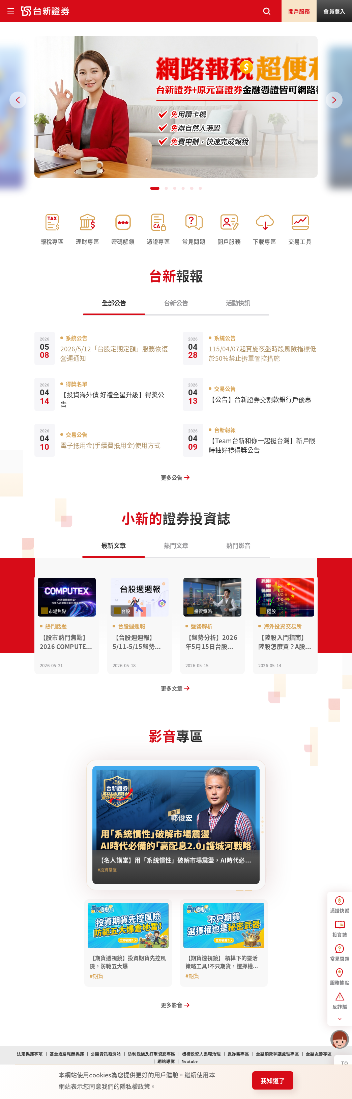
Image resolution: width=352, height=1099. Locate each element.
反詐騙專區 (238, 1054)
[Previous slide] (17, 100)
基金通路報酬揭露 (67, 1054)
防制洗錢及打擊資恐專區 (151, 1054)
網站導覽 (166, 1061)
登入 (334, 11)
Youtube (189, 1061)
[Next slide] (334, 100)
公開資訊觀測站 (106, 1054)
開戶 (299, 11)
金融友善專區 (319, 1054)
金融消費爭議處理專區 (277, 1054)
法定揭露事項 (30, 1054)
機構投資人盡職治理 (201, 1054)
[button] (152, 187)
